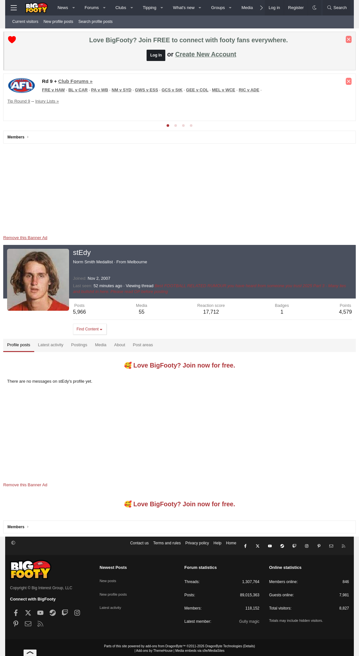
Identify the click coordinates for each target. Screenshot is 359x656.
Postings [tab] (86, 346)
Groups (218, 7)
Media (247, 7)
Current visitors (25, 21)
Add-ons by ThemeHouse (154, 649)
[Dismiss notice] (342, 41)
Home (231, 546)
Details (249, 644)
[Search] (337, 7)
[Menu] (13, 8)
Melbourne (144, 263)
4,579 (338, 313)
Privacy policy (197, 546)
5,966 (86, 313)
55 (145, 313)
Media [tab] (107, 346)
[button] (73, 7)
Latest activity (111, 598)
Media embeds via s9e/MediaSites (199, 649)
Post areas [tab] (150, 346)
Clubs (121, 7)
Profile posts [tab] (25, 346)
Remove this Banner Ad (32, 239)
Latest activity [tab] (57, 346)
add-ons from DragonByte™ (166, 644)
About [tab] (126, 346)
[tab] (168, 127)
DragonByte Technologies (223, 644)
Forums (92, 7)
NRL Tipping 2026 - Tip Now (59, 94)
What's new (184, 7)
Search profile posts (95, 21)
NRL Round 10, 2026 (56, 83)
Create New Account (205, 55)
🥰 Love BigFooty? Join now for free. (179, 366)
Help (217, 546)
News (62, 7)
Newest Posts (113, 565)
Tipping (149, 7)
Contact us (139, 546)
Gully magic (249, 619)
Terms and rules (167, 546)
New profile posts (58, 21)
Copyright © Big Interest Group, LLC (41, 586)
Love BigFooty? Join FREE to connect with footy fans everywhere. (188, 41)
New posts (109, 576)
